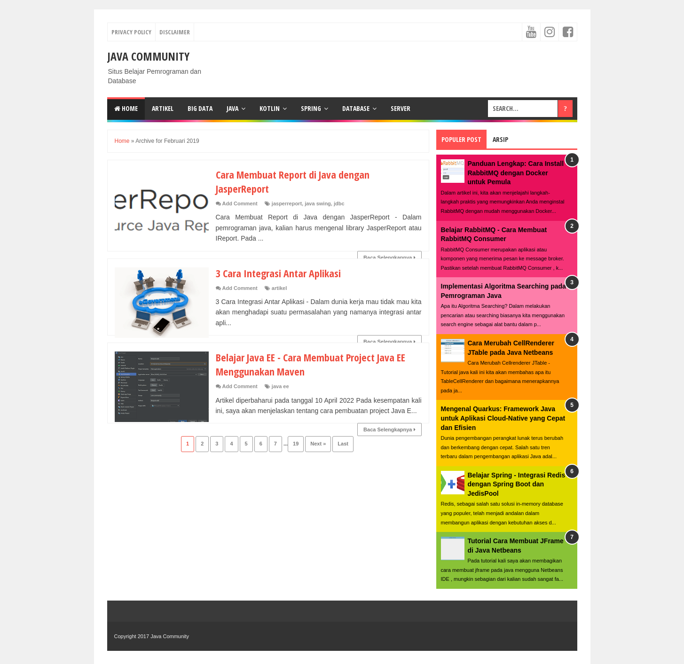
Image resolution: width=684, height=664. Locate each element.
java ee (280, 386)
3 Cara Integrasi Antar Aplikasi (278, 273)
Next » (318, 443)
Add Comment (240, 203)
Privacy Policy (131, 32)
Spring (311, 108)
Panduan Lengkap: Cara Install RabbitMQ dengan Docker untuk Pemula (516, 173)
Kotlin (269, 108)
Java (232, 108)
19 (296, 443)
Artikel (162, 108)
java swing (318, 203)
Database (356, 108)
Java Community (148, 56)
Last (343, 443)
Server (400, 108)
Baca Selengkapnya (389, 257)
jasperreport (287, 203)
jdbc (339, 203)
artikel (279, 288)
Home (126, 108)
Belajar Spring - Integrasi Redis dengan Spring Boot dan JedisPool (517, 484)
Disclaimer (174, 32)
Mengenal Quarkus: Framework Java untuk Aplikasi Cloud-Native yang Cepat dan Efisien (503, 418)
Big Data (200, 108)
